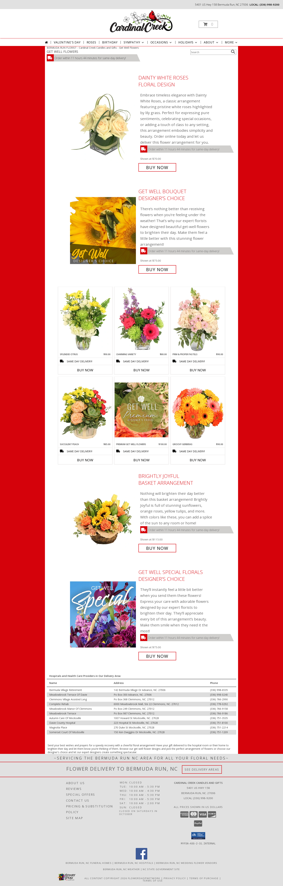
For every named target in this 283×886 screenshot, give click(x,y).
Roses (91, 42)
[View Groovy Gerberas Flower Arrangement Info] (198, 410)
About (211, 42)
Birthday (110, 42)
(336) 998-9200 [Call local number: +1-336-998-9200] (269, 4)
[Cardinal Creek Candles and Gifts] (141, 21)
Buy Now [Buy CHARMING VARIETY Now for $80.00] (141, 370)
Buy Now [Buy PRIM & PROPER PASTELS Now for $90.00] (198, 370)
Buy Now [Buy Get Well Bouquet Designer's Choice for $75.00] (157, 269)
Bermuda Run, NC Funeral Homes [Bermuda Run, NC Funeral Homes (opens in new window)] (89, 862)
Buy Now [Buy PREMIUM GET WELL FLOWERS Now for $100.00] (141, 460)
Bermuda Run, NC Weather (121, 869)
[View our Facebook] (141, 858)
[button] (208, 24)
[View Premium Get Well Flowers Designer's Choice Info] (141, 410)
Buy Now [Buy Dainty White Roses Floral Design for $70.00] (157, 167)
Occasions (161, 42)
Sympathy (134, 42)
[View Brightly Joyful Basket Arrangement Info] (103, 512)
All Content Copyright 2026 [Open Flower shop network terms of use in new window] (105, 878)
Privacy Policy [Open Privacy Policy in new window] (175, 878)
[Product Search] (210, 52)
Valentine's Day (67, 42)
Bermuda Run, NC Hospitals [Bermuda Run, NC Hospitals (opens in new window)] (134, 862)
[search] (233, 52)
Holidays (188, 42)
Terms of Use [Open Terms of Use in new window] (153, 880)
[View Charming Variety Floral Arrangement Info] (141, 320)
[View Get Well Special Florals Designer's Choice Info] (103, 614)
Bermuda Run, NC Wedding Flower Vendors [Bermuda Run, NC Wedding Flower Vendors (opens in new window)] (186, 862)
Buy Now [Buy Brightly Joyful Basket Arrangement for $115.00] (157, 548)
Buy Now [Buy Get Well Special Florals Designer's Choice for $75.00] (157, 656)
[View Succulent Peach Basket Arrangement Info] (85, 410)
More (231, 42)
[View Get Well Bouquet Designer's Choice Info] (103, 230)
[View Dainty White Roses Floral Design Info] (103, 122)
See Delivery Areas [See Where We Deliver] (202, 769)
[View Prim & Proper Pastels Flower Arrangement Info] (198, 320)
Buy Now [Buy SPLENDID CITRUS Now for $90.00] (85, 370)
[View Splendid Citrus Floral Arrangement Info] (85, 320)
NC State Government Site (161, 869)
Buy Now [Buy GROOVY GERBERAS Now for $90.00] (198, 460)
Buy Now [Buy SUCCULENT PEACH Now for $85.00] (85, 460)
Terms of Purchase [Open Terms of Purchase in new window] (204, 878)
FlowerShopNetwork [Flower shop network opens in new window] (144, 878)
